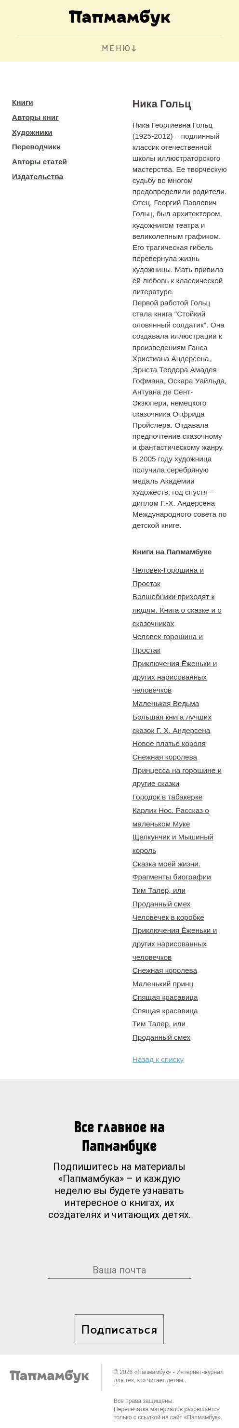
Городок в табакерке (168, 797)
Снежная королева (165, 757)
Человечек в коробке (168, 917)
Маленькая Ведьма (166, 703)
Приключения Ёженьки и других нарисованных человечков (175, 676)
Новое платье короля (169, 743)
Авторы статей (39, 161)
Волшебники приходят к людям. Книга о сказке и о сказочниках (177, 609)
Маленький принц (163, 984)
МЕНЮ (116, 48)
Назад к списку (158, 1059)
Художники (32, 132)
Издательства (37, 176)
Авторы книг (35, 117)
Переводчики (36, 147)
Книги (22, 102)
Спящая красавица (165, 997)
